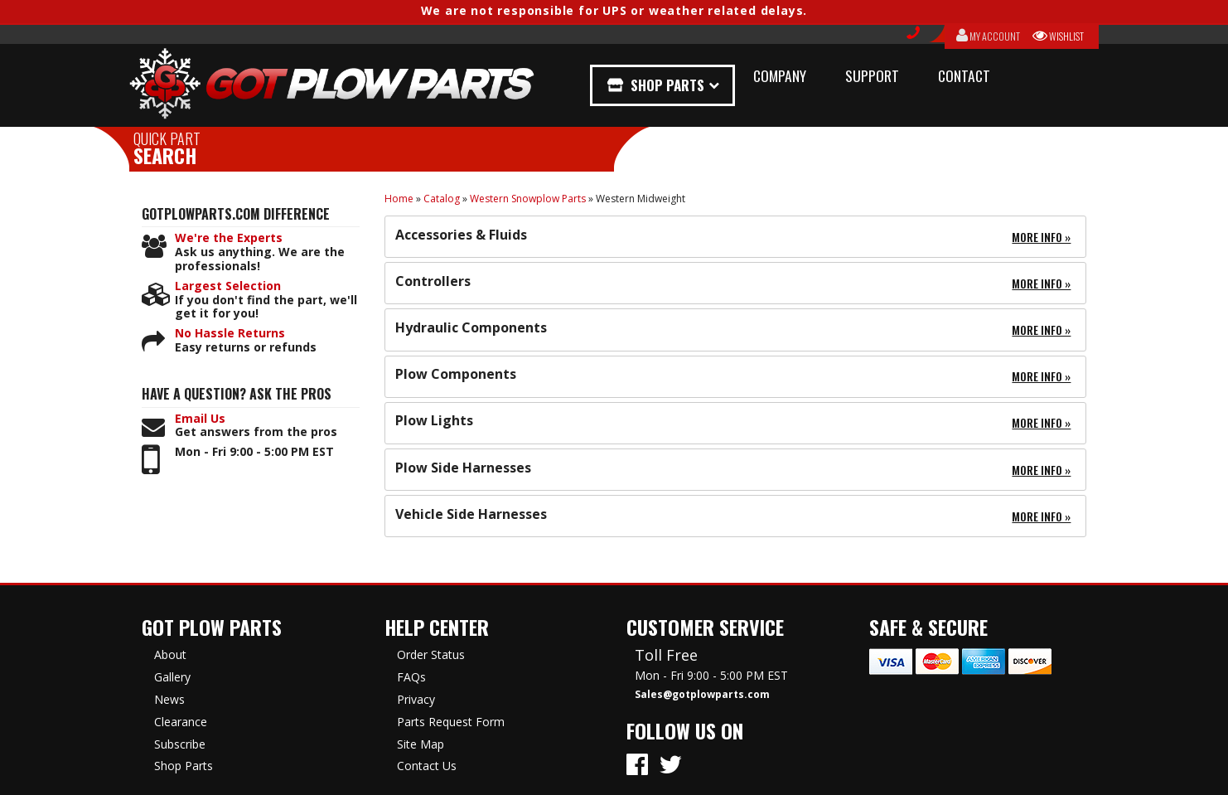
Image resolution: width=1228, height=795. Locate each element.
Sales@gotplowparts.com (702, 694)
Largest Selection (228, 286)
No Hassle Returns (230, 334)
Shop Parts (670, 85)
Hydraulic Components (471, 327)
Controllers (433, 281)
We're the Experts (229, 238)
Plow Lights (434, 420)
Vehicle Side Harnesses (471, 514)
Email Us (200, 419)
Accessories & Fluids (461, 234)
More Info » (1041, 236)
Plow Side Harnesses (463, 467)
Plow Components (455, 374)
